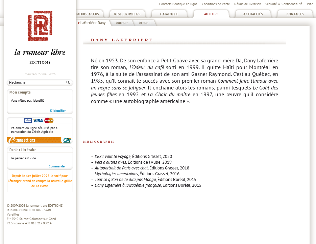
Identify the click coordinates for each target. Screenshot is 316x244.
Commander (57, 166)
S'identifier (58, 110)
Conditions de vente (216, 4)
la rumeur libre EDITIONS (44, 205)
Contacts (295, 14)
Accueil (144, 22)
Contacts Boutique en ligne (178, 4)
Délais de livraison (247, 4)
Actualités (253, 14)
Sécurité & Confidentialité (283, 4)
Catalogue (169, 14)
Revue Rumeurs (127, 14)
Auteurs (211, 14)
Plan (310, 4)
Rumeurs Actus (85, 14)
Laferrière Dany (92, 22)
